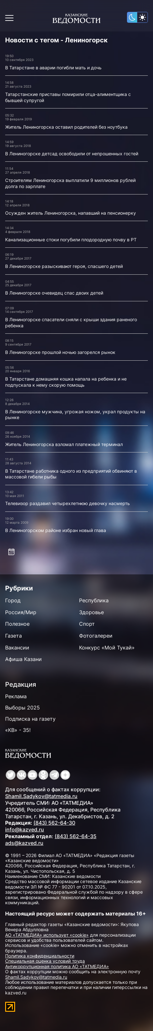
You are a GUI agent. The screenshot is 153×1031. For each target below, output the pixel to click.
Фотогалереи (96, 635)
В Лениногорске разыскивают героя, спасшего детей (64, 266)
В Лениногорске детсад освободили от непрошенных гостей (71, 153)
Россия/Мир (20, 612)
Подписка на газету (30, 719)
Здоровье (91, 612)
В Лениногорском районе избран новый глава (55, 530)
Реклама (16, 696)
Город (13, 600)
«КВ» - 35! (18, 730)
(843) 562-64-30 (54, 823)
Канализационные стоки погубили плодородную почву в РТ (71, 239)
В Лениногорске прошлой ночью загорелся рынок (60, 352)
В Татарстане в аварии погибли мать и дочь (53, 67)
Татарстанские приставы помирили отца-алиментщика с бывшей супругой (68, 97)
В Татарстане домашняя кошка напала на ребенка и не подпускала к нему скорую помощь (66, 382)
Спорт (87, 624)
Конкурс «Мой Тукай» (107, 647)
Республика (94, 600)
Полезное (17, 624)
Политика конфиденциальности (39, 955)
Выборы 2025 (22, 707)
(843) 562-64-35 (75, 836)
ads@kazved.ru (24, 843)
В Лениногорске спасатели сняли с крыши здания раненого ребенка (71, 322)
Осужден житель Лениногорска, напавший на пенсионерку (70, 213)
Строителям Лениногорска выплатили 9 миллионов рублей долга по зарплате (70, 183)
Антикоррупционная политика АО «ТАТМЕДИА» (57, 966)
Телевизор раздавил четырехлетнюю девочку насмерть (67, 503)
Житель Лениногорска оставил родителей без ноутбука (66, 127)
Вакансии (17, 647)
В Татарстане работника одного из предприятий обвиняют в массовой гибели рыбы (71, 474)
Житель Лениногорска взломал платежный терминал (64, 444)
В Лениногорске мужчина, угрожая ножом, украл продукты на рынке (75, 414)
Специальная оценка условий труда (45, 961)
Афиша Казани (23, 659)
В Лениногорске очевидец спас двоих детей (54, 293)
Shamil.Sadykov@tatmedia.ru (41, 796)
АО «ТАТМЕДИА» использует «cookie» (47, 935)
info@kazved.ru (24, 829)
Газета (13, 635)
